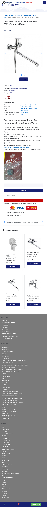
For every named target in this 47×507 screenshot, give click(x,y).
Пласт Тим (5, 442)
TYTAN (4, 456)
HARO (4, 480)
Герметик (5, 358)
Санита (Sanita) (7, 433)
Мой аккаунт (6, 332)
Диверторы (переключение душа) (14, 360)
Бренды (5, 320)
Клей (3, 378)
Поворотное (24, 112)
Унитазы (5, 413)
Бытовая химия (7, 352)
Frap (3, 487)
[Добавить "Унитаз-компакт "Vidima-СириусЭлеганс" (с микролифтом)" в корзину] (13, 267)
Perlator (5, 467)
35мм (22, 114)
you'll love (6, 453)
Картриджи (6, 376)
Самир (4, 436)
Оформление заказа (9, 334)
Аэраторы (5, 347)
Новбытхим (6, 445)
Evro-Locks (6, 489)
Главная (6, 15)
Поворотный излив (26, 107)
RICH (3, 462)
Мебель (4, 383)
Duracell (5, 493)
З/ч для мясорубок (8, 367)
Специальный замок (9, 405)
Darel (4, 495)
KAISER (10, 93)
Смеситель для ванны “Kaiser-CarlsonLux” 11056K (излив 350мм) (33, 296)
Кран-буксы (6, 380)
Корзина (5, 327)
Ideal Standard (7, 478)
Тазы (3, 407)
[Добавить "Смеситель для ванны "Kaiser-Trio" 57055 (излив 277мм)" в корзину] (34, 263)
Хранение (5, 418)
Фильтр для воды (8, 416)
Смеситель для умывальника (12, 402)
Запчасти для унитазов (10, 371)
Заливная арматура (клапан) (12, 369)
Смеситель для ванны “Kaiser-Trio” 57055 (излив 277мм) (33, 255)
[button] (36, 504)
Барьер (4, 451)
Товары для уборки (9, 411)
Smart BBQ (5, 460)
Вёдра (4, 354)
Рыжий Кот (6, 438)
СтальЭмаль (6, 429)
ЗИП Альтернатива (8, 449)
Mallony (5, 471)
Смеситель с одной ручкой (29, 109)
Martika (5, 469)
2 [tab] (24, 75)
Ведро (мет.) (6, 356)
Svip (3, 458)
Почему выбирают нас (10, 336)
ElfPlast (5, 491)
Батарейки (5, 349)
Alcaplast (5, 498)
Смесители (18, 15)
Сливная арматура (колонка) (12, 394)
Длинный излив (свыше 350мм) (30, 105)
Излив (4, 374)
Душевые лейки (7, 363)
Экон (3, 427)
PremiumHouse (7, 464)
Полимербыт (6, 440)
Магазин (11, 15)
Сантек (4, 431)
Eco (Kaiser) (24, 110)
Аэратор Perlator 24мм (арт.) (17, 147)
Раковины (5, 389)
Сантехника (11, 90)
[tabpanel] (23, 53)
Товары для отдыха (9, 409)
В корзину (24, 190)
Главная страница (8, 323)
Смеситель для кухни (9, 400)
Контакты (5, 325)
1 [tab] (21, 75)
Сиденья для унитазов (10, 391)
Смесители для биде (9, 396)
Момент (5, 447)
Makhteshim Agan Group (10, 473)
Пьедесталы (6, 387)
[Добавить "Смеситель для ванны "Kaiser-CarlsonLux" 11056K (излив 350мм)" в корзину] (34, 305)
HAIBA (4, 482)
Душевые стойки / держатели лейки (15, 365)
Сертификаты (7, 338)
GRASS (4, 484)
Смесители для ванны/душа (18, 88)
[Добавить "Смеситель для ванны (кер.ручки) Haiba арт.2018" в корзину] (13, 305)
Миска (4, 385)
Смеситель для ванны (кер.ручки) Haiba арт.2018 (12, 296)
